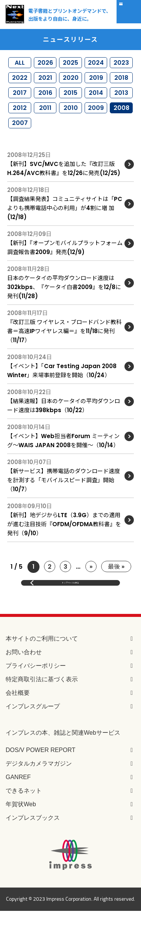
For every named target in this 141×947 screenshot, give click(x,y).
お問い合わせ (24, 688)
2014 (96, 105)
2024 (96, 65)
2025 (70, 65)
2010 (71, 125)
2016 (45, 105)
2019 (96, 85)
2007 (20, 145)
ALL (20, 65)
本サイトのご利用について (42, 674)
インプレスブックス (33, 853)
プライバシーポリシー (36, 701)
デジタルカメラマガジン (39, 799)
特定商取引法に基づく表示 (42, 715)
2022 (19, 85)
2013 (121, 105)
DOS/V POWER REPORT (41, 786)
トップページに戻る (70, 613)
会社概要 (18, 728)
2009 (96, 125)
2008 (121, 125)
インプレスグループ (33, 742)
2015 (70, 105)
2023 (121, 65)
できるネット (24, 826)
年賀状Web (21, 840)
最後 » (116, 591)
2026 (45, 65)
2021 (45, 85)
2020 (71, 85)
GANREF (18, 813)
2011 (45, 125)
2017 (20, 105)
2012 (20, 125)
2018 (121, 85)
